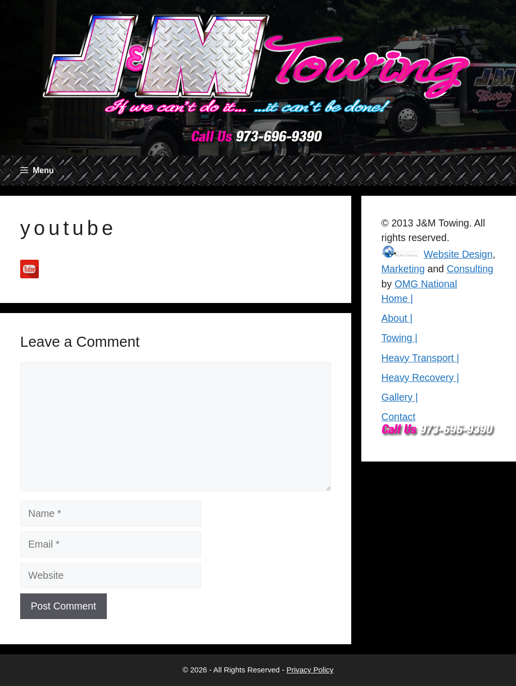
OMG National (426, 283)
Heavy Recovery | (420, 377)
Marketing (403, 268)
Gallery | (399, 397)
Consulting (469, 268)
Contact (398, 416)
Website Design (458, 254)
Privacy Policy (309, 669)
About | (397, 318)
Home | (397, 298)
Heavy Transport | (420, 357)
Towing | (399, 337)
